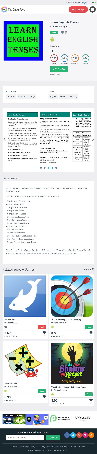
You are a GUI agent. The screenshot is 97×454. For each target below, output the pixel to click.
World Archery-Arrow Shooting (66, 319)
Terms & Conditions (76, 446)
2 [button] (44, 168)
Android (11, 96)
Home (14, 446)
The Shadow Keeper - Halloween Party (68, 387)
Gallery (31, 446)
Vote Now (59, 69)
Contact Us (61, 446)
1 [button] (41, 168)
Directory (41, 446)
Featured (23, 446)
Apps (33, 96)
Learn (62, 96)
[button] (4, 138)
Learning (73, 96)
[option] (22, 137)
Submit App (78, 9)
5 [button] (56, 168)
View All (89, 269)
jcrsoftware (12, 323)
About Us (51, 446)
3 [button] (48, 168)
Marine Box (9, 319)
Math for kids (10, 383)
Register (85, 2)
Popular (53, 96)
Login (93, 2)
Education (22, 96)
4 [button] (52, 168)
